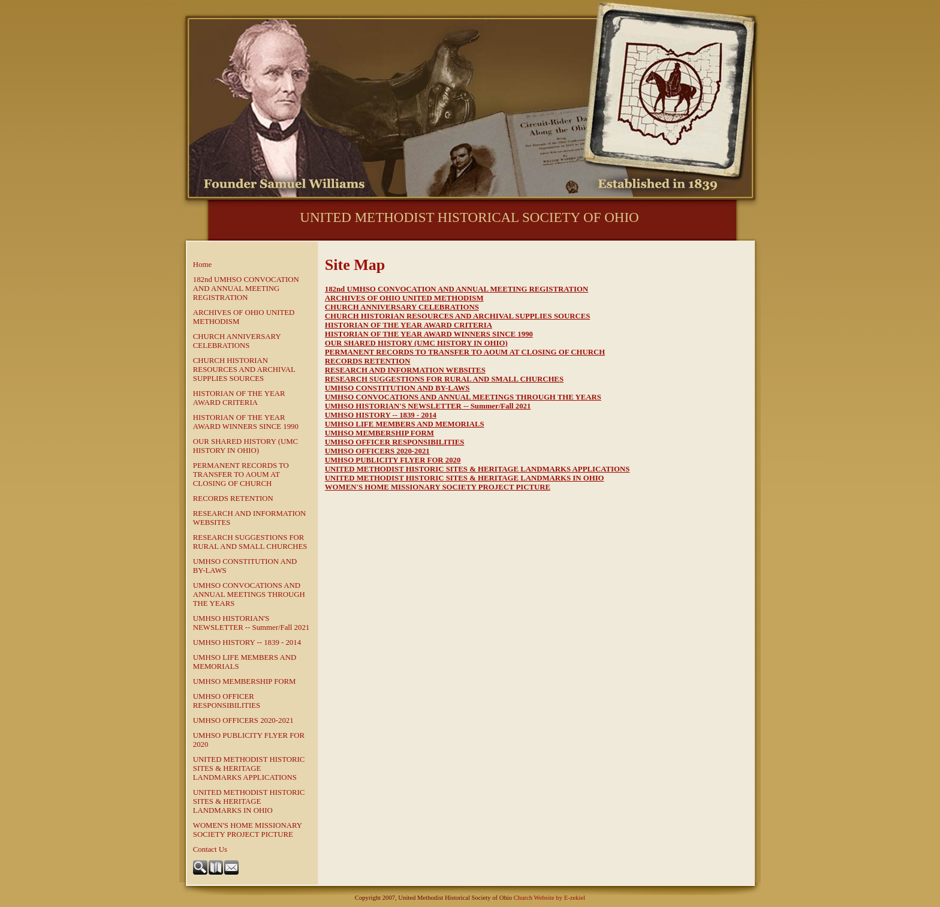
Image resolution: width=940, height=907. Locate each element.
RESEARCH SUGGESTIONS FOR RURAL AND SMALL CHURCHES (250, 542)
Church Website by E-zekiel (549, 897)
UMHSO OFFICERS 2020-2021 (243, 720)
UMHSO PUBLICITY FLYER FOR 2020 (249, 740)
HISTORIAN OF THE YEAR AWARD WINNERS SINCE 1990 (246, 422)
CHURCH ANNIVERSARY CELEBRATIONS (237, 341)
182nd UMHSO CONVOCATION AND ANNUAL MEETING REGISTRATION (246, 288)
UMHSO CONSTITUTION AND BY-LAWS (245, 566)
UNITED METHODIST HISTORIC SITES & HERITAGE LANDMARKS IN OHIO (249, 801)
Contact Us (210, 849)
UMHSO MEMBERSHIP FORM (244, 681)
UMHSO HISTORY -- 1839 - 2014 (247, 642)
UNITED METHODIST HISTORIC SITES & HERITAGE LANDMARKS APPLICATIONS (249, 768)
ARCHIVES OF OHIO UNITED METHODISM (244, 317)
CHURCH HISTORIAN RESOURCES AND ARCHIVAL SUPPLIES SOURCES (244, 369)
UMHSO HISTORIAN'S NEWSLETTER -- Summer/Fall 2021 (251, 623)
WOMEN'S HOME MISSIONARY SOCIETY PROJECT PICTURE (247, 830)
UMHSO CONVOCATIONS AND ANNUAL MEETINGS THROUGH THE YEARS (249, 594)
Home (202, 264)
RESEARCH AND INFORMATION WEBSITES (249, 518)
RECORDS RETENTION (233, 498)
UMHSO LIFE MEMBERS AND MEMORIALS (244, 662)
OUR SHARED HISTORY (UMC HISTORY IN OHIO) (245, 446)
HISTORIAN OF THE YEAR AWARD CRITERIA (239, 398)
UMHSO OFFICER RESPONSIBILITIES (226, 701)
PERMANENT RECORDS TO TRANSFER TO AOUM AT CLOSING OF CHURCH (241, 474)
